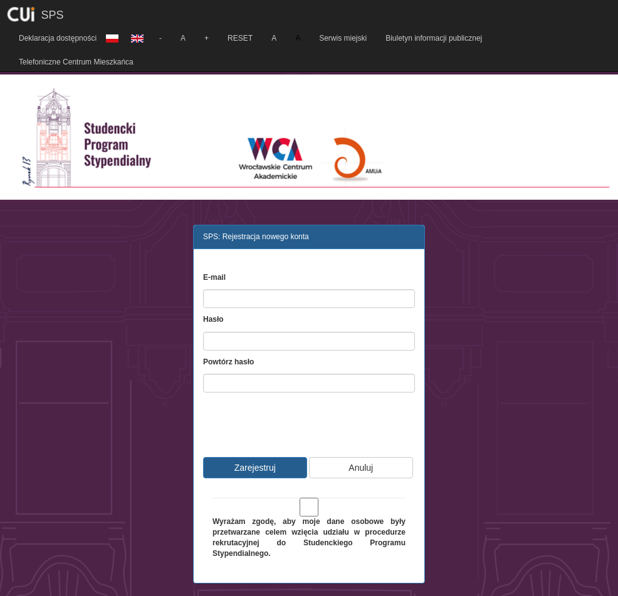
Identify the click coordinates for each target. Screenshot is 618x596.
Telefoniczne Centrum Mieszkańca (76, 62)
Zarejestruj (255, 468)
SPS (52, 15)
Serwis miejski (343, 38)
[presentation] (307, 423)
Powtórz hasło (228, 361)
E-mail (214, 277)
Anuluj (360, 468)
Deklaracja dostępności (58, 38)
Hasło (213, 319)
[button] (112, 33)
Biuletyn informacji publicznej (433, 38)
